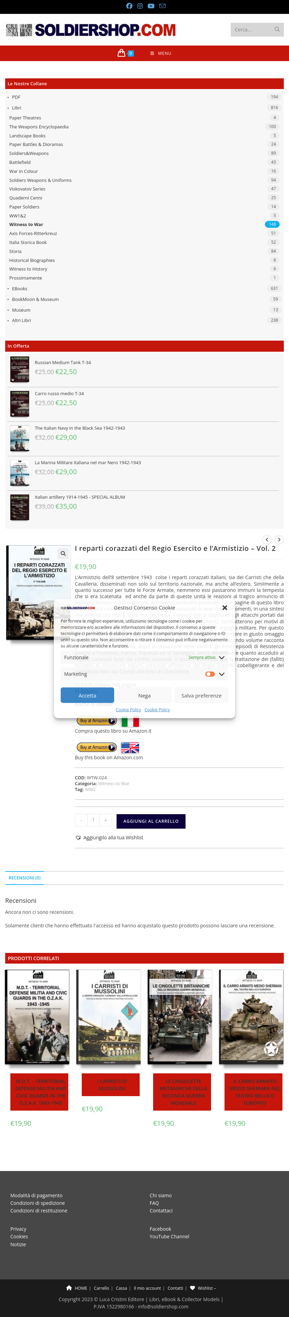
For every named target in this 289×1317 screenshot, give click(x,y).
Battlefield (20, 162)
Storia (15, 251)
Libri (16, 108)
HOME (76, 1273)
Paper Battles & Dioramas (36, 144)
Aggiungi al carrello (151, 821)
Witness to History (28, 269)
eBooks (19, 288)
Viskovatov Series (27, 189)
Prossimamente (25, 278)
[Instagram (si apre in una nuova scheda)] (139, 6)
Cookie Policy (128, 710)
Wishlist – (203, 1273)
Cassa (121, 1273)
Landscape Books (27, 136)
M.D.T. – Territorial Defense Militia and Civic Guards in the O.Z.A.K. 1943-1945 (40, 1092)
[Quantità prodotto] (93, 820)
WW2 (90, 789)
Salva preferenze (201, 695)
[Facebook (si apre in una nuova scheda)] (128, 6)
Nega (144, 695)
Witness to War (26, 224)
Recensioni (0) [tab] (25, 878)
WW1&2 (17, 216)
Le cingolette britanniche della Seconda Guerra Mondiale (183, 1092)
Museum (21, 310)
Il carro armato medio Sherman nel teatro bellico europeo (254, 1092)
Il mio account (147, 1273)
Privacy (18, 1213)
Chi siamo (161, 1180)
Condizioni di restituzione (38, 1195)
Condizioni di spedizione (37, 1187)
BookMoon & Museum (35, 299)
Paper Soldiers (24, 207)
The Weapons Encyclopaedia (39, 127)
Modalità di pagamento (36, 1180)
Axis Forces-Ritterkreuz (33, 233)
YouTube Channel (169, 1221)
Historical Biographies (32, 260)
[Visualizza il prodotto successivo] (279, 540)
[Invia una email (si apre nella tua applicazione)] (161, 6)
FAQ (154, 1187)
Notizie (18, 1229)
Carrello (101, 1273)
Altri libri (21, 320)
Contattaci (161, 1195)
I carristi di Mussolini (112, 1085)
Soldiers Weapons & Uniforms (40, 180)
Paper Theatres (25, 118)
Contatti (175, 1273)
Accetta (87, 695)
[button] (224, 607)
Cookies (19, 1221)
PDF (16, 97)
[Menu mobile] (161, 53)
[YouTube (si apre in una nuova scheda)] (151, 6)
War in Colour (23, 171)
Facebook (160, 1213)
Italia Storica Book (28, 242)
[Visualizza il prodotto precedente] (267, 540)
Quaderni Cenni (25, 198)
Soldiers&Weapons (29, 153)
